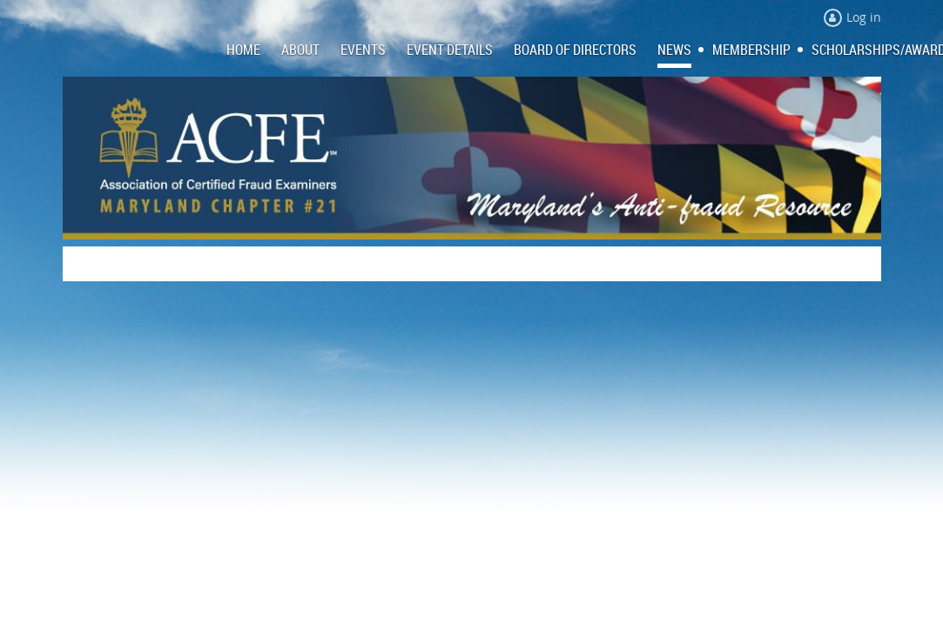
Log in (863, 17)
